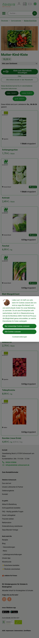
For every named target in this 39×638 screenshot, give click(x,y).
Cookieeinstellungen (19, 337)
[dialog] (19, 319)
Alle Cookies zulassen (13, 332)
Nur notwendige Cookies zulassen (17, 326)
